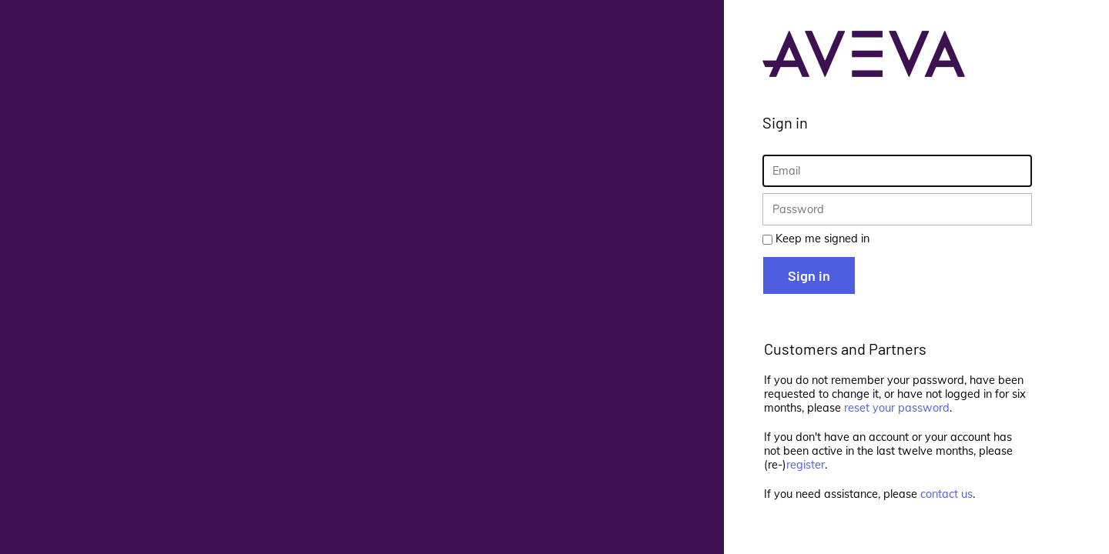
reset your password (897, 408)
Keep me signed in (822, 238)
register (805, 465)
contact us (946, 494)
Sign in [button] (809, 275)
